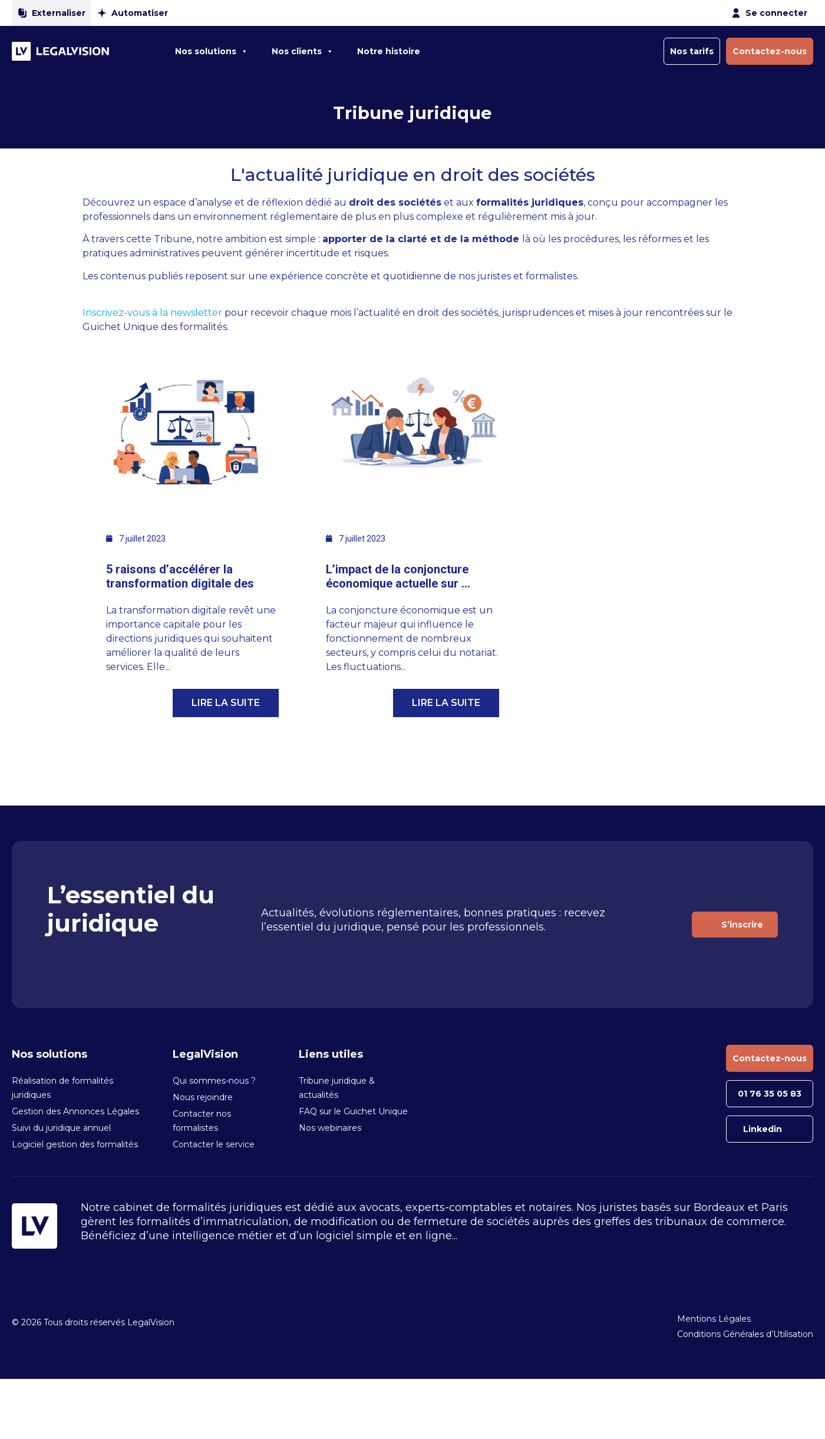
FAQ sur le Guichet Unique (353, 1111)
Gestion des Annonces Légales (75, 1111)
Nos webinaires (330, 1128)
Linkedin (762, 1129)
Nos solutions (211, 51)
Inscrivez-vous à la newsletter (153, 312)
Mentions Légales (714, 1318)
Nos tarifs (692, 51)
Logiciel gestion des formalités (75, 1144)
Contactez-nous (769, 51)
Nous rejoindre (203, 1097)
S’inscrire (742, 924)
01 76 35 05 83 (769, 1093)
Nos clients (303, 51)
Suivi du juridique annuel (61, 1128)
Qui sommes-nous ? (214, 1080)
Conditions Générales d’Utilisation (745, 1334)
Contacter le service (214, 1144)
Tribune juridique (412, 113)
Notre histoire (388, 51)
